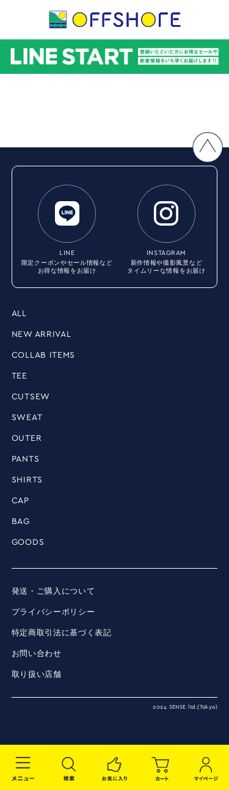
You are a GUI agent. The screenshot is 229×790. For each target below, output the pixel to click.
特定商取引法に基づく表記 (62, 633)
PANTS (26, 459)
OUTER (27, 438)
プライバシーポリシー (53, 612)
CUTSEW (31, 397)
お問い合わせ (37, 654)
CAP (20, 501)
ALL (19, 313)
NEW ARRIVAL (41, 334)
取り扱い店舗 (37, 675)
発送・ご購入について (53, 592)
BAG (21, 521)
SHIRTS (27, 480)
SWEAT (27, 417)
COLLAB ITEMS (43, 355)
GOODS (28, 542)
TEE (19, 376)
